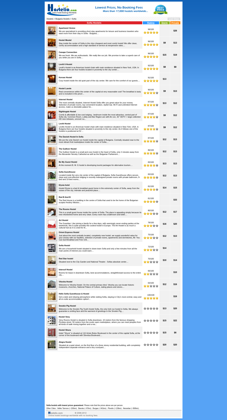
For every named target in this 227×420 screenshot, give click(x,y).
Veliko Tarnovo (63, 408)
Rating (150, 22)
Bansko (81, 408)
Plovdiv (111, 408)
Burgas (95, 408)
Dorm (165, 22)
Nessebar (127, 408)
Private (175, 22)
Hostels (50, 19)
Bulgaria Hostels (63, 19)
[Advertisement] (113, 377)
